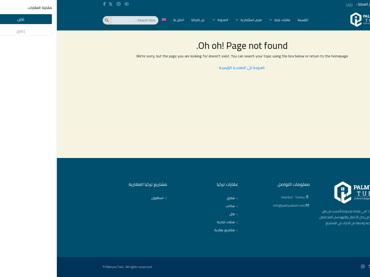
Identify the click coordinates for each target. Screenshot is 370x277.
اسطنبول (100, 198)
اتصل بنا (121, 20)
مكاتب (173, 206)
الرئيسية (246, 20)
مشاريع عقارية (167, 230)
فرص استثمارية (194, 20)
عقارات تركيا (225, 20)
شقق (174, 198)
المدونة (165, 20)
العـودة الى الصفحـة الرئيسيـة (185, 67)
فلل (175, 214)
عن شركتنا (141, 20)
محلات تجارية (169, 222)
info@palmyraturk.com (232, 205)
